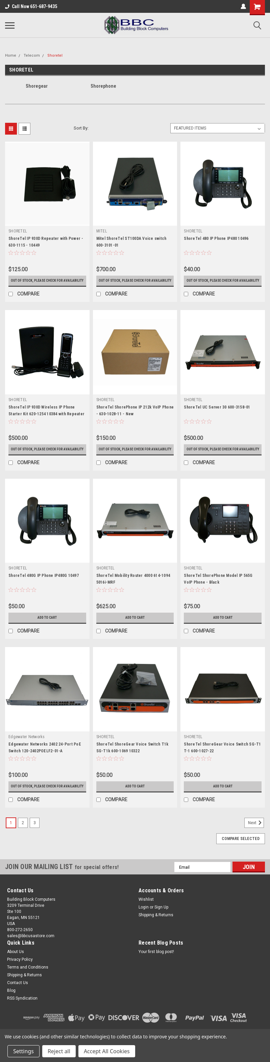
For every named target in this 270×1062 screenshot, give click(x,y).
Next (256, 837)
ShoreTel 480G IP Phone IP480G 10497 (43, 585)
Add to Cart (47, 627)
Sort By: (81, 128)
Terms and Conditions (27, 981)
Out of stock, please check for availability (47, 283)
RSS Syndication (22, 1012)
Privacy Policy (20, 973)
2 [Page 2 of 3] (23, 837)
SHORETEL (17, 231)
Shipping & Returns (156, 929)
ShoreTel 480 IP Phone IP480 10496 (216, 238)
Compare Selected (241, 852)
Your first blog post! (156, 965)
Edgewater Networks (26, 746)
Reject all (59, 1051)
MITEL (101, 231)
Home (10, 55)
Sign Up (161, 921)
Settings (23, 1051)
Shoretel (55, 55)
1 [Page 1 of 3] (11, 837)
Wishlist (146, 913)
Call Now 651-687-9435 (31, 6)
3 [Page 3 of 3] (34, 837)
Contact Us (17, 997)
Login (144, 921)
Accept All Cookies (107, 1051)
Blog (11, 1004)
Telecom (32, 55)
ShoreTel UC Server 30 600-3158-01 (217, 412)
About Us (15, 965)
